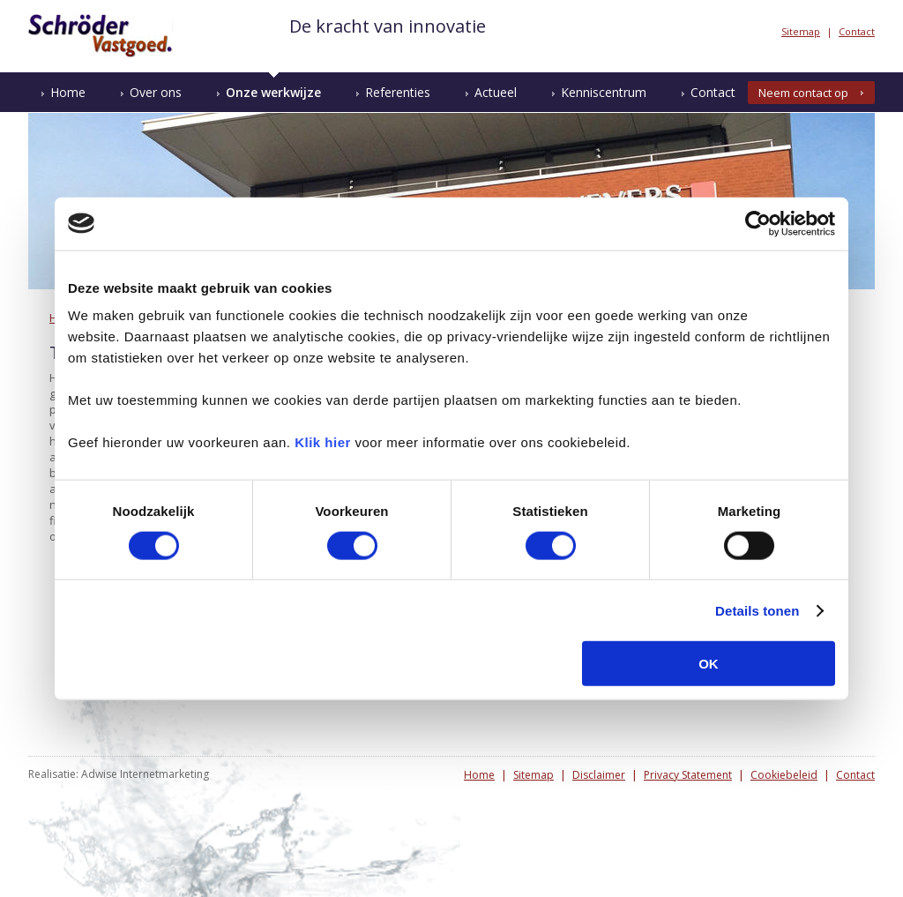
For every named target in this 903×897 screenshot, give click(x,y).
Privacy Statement (688, 774)
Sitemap (800, 31)
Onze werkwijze (273, 92)
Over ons (156, 92)
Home (68, 92)
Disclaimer (598, 774)
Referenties (397, 92)
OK (708, 663)
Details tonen (757, 609)
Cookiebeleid (783, 774)
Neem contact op (803, 93)
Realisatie (52, 773)
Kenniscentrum (603, 92)
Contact (857, 31)
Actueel (495, 92)
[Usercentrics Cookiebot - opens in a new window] (758, 223)
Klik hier (323, 442)
